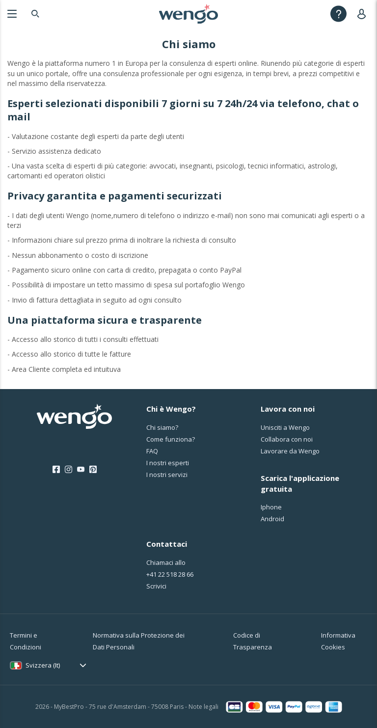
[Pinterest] (93, 469)
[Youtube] (80, 469)
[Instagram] (68, 469)
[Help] (338, 13)
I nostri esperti (167, 462)
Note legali (203, 706)
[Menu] (12, 13)
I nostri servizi (167, 474)
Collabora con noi (287, 439)
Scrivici (156, 586)
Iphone (271, 507)
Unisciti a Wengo (285, 427)
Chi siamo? (162, 427)
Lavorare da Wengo (290, 451)
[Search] (35, 13)
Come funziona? (170, 439)
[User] (363, 13)
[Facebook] (56, 469)
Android (272, 518)
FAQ (152, 451)
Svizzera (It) (43, 665)
